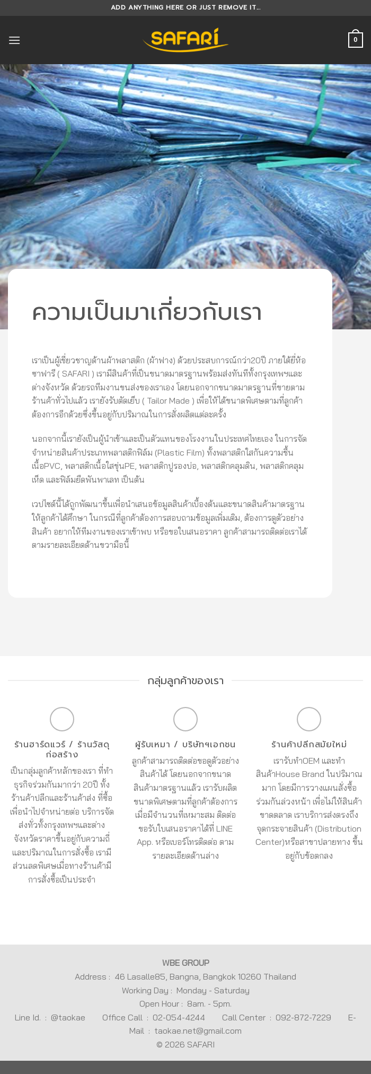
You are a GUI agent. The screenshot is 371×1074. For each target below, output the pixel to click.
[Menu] (14, 40)
